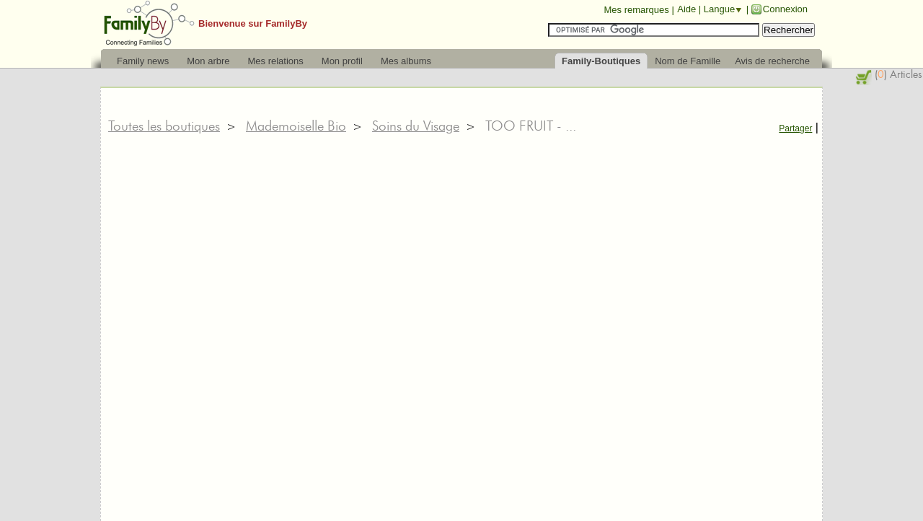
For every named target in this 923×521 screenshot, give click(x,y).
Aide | (690, 9)
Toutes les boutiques (164, 125)
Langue (719, 9)
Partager (795, 128)
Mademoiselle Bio (296, 125)
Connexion (785, 9)
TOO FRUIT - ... (530, 125)
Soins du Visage (415, 125)
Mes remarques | (639, 9)
